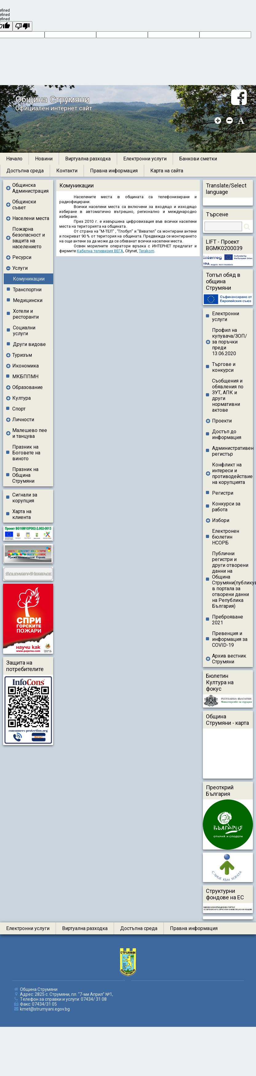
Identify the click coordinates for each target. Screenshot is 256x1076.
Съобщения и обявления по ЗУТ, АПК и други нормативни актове (227, 395)
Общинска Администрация (30, 188)
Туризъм (22, 355)
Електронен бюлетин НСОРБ (225, 537)
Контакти (66, 171)
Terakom (146, 251)
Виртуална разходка (88, 159)
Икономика (25, 366)
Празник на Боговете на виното (26, 452)
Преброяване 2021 (227, 620)
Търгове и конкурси (223, 367)
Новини (44, 159)
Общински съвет (24, 204)
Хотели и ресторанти (26, 314)
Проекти (222, 421)
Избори (220, 520)
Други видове (29, 344)
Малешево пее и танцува (29, 433)
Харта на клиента (21, 514)
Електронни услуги (145, 159)
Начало (14, 159)
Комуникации (29, 279)
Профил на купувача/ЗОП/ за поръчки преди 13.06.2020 (229, 341)
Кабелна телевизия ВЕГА (100, 251)
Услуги (20, 268)
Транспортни (27, 290)
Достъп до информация (226, 434)
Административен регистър (232, 451)
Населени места (30, 218)
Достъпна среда (25, 171)
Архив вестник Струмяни (229, 659)
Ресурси (21, 257)
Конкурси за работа (226, 506)
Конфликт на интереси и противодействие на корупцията (231, 473)
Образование (27, 387)
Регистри (222, 493)
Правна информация (114, 171)
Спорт (19, 409)
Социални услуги (24, 330)
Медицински (27, 300)
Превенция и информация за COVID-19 (229, 639)
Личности (23, 419)
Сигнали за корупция (24, 498)
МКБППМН (25, 376)
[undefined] (22, 26)
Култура (21, 398)
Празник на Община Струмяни (25, 475)
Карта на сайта (166, 171)
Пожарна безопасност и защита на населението (28, 237)
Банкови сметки (198, 159)
